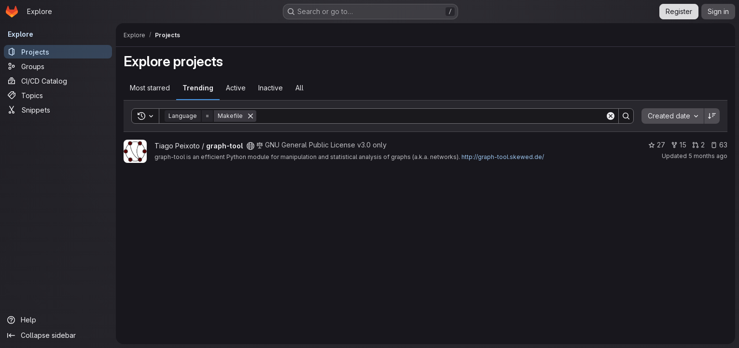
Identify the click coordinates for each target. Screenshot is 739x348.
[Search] (430, 116)
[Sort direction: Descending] (712, 116)
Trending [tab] (197, 88)
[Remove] (250, 116)
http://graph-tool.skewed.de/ (502, 156)
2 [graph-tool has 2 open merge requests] (698, 145)
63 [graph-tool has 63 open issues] (719, 145)
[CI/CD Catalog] (58, 80)
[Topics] (58, 95)
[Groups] (58, 66)
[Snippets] (58, 109)
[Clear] (610, 116)
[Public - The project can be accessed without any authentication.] (250, 146)
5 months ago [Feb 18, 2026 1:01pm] (707, 156)
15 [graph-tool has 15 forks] (678, 145)
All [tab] (299, 88)
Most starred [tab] (150, 88)
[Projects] (58, 51)
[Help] (58, 320)
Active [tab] (236, 88)
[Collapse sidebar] (58, 335)
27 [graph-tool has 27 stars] (656, 145)
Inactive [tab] (270, 88)
